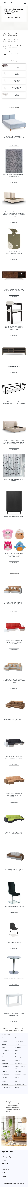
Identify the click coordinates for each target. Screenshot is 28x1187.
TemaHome (18, 1047)
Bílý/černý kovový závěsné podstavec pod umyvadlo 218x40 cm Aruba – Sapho (14, 403)
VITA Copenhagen (20, 1078)
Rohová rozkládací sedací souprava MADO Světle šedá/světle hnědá (14, 681)
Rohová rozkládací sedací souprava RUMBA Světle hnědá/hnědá (14, 795)
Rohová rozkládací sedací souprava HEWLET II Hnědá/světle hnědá (14, 719)
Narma (3, 1057)
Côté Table (18, 1071)
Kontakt (4, 1176)
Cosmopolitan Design (20, 1074)
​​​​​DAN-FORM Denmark (8, 1087)
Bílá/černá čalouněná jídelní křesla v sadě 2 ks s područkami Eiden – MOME (14, 328)
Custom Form (5, 1066)
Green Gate (18, 1081)
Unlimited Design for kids (20, 1067)
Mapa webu (5, 1163)
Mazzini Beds (18, 1063)
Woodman (4, 1041)
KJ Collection (5, 1050)
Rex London (5, 1084)
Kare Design (18, 1057)
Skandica (17, 1053)
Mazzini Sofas (5, 1074)
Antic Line (4, 1053)
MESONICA (5, 1078)
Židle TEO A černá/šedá (14, 942)
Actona (17, 1087)
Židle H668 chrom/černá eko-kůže (14, 906)
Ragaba (4, 1044)
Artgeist (4, 1081)
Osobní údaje (5, 1169)
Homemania (5, 1063)
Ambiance (17, 1060)
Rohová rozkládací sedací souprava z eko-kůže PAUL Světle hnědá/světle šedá (14, 604)
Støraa (3, 1060)
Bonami (4, 1038)
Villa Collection (19, 1041)
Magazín (4, 1160)
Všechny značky (6, 1157)
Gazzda (17, 1038)
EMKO (3, 1047)
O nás (3, 1172)
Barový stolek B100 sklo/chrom (14, 978)
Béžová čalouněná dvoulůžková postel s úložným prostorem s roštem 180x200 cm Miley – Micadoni (14, 442)
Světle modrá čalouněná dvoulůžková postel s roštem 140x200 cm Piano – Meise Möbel (14, 138)
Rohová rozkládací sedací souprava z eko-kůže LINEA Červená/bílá (14, 642)
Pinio (16, 1050)
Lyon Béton (18, 1044)
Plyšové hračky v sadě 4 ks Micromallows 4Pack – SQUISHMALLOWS (14, 555)
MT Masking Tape (19, 1084)
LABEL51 (4, 1071)
